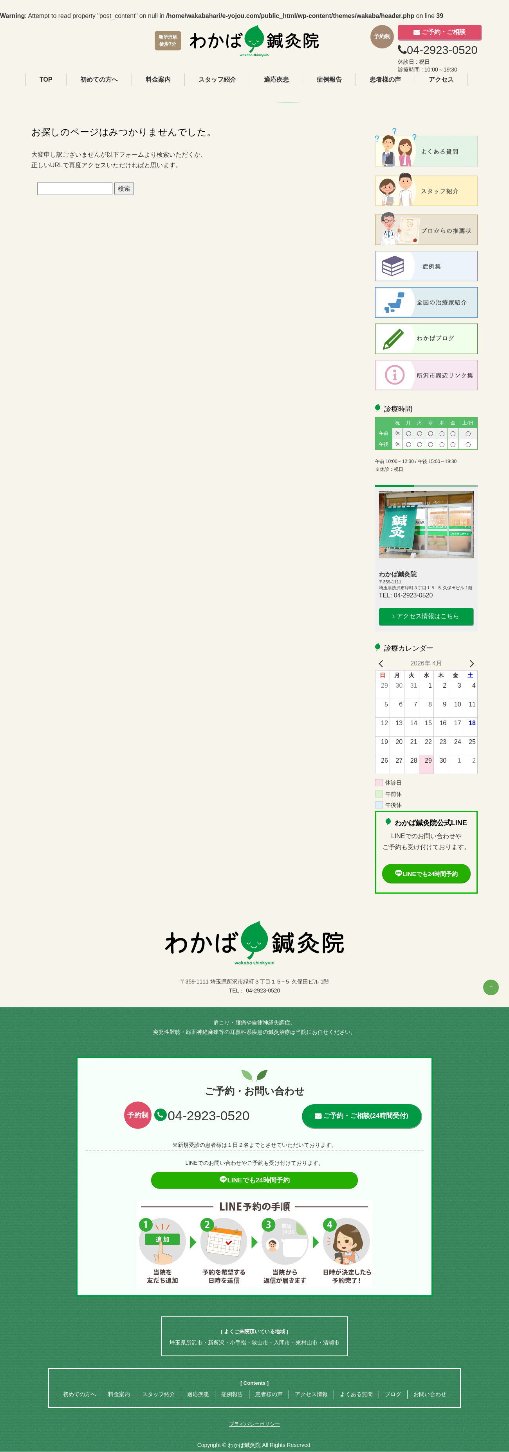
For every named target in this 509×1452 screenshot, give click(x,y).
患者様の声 (385, 79)
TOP (46, 79)
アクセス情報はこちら (428, 616)
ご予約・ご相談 (444, 32)
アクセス (441, 79)
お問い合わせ (429, 1394)
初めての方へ (99, 79)
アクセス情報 (311, 1394)
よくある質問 (356, 1394)
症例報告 (329, 79)
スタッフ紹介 (217, 79)
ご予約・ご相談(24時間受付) (366, 1116)
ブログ (393, 1394)
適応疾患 (276, 79)
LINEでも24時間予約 (426, 874)
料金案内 (158, 79)
